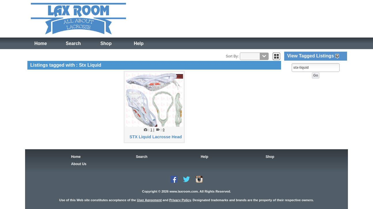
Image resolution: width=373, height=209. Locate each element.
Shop (106, 43)
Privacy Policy (180, 200)
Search (73, 43)
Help (138, 43)
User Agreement (149, 200)
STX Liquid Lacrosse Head (155, 137)
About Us (78, 164)
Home (41, 43)
